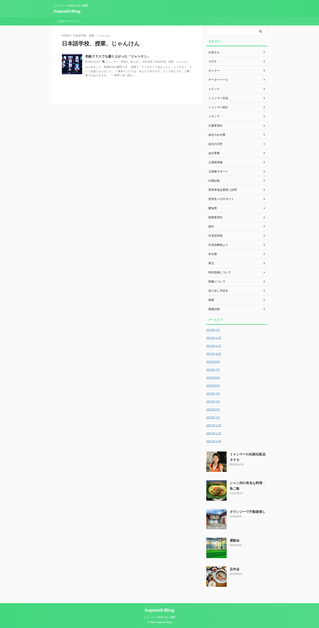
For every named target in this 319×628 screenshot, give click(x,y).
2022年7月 (213, 369)
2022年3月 (213, 401)
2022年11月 (214, 346)
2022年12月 (214, 338)
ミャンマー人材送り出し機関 (159, 617)
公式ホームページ (68, 21)
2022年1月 (213, 417)
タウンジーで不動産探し (247, 511)
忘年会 (234, 569)
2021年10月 (214, 441)
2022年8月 (213, 361)
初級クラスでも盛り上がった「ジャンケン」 (117, 56)
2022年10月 (214, 353)
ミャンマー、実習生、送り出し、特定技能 (129, 61)
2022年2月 (213, 409)
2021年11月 (214, 433)
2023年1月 (213, 330)
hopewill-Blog (67, 11)
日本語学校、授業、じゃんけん (171, 61)
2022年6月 (213, 377)
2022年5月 (213, 385)
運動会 (234, 540)
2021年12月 (214, 425)
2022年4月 (213, 393)
